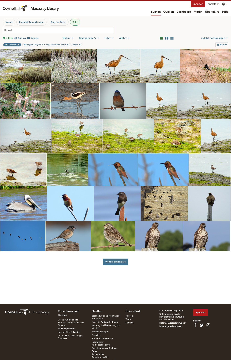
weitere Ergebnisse (115, 262)
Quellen (168, 11)
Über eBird (212, 11)
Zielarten (96, 335)
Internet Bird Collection (69, 332)
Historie (129, 316)
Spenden (198, 4)
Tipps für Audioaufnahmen (105, 322)
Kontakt (129, 323)
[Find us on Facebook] (195, 325)
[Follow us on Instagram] (208, 325)
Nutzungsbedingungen (170, 326)
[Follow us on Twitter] (202, 325)
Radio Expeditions (66, 329)
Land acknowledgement (171, 310)
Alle (75, 22)
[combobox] (61, 30)
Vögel (8, 22)
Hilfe (225, 11)
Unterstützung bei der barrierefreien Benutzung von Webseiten (171, 317)
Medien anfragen (100, 332)
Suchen (156, 11)
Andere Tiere (58, 22)
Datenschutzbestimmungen (172, 323)
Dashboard (183, 11)
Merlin (198, 11)
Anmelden (213, 4)
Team (128, 319)
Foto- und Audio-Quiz (102, 338)
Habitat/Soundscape (31, 22)
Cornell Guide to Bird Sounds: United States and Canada (71, 323)
